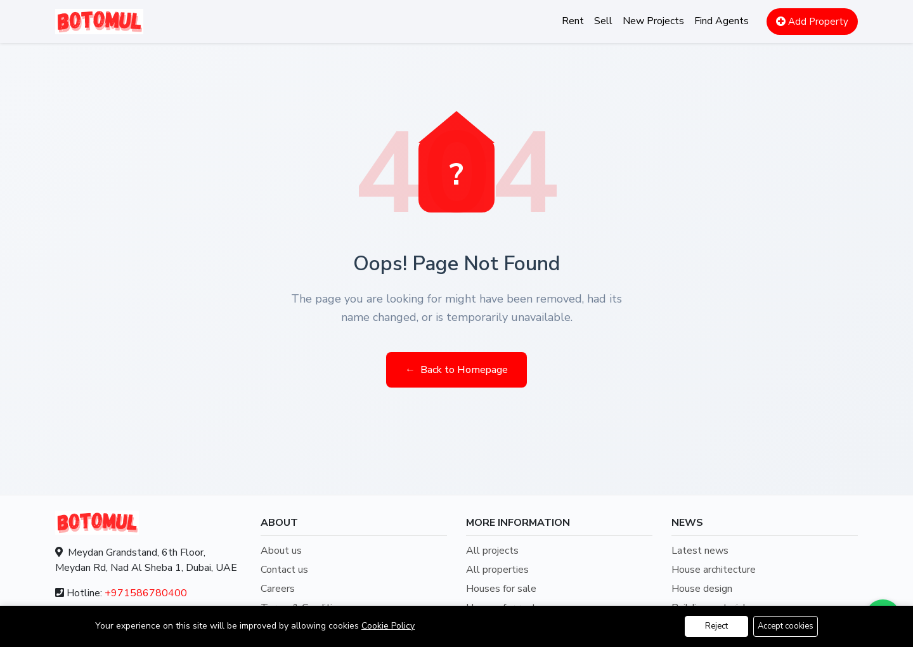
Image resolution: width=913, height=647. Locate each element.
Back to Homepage (456, 369)
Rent (573, 21)
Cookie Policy (388, 626)
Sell (603, 21)
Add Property (812, 21)
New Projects (653, 21)
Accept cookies (785, 626)
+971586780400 (146, 593)
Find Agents (721, 21)
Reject (716, 626)
